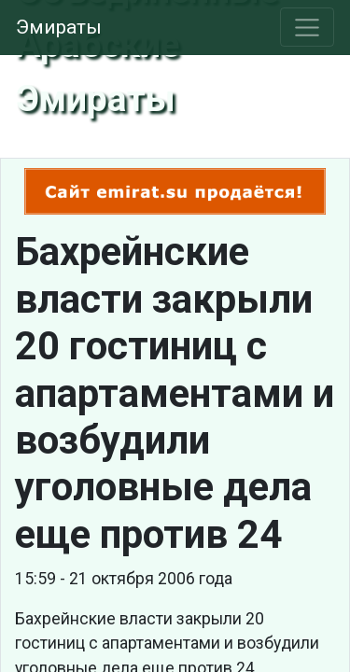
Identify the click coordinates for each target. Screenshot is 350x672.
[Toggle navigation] (307, 27)
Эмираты (59, 27)
